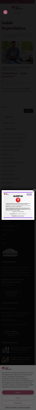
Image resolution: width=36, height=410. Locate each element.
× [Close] (34, 190)
